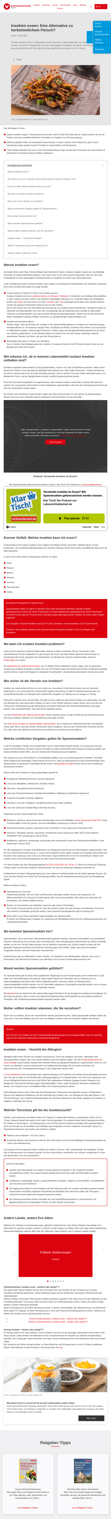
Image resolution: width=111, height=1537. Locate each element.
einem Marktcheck (14, 1074)
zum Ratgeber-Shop (27, 1508)
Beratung (46, 5)
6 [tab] (60, 1281)
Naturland (11, 993)
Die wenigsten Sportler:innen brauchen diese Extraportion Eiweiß (43, 630)
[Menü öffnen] (101, 6)
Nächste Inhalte (96, 1255)
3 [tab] (53, 1281)
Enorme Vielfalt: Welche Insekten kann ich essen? (29, 186)
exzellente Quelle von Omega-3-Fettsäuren (50, 296)
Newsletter (99, 49)
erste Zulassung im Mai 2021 (88, 820)
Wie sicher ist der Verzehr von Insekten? (25, 201)
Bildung (83, 5)
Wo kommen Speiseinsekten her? (22, 216)
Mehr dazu (91, 1418)
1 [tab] (47, 1281)
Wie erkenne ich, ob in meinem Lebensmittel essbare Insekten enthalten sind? (42, 179)
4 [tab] (55, 1281)
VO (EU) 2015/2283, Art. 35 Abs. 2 (61, 865)
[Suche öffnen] (91, 6)
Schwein (50, 302)
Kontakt (37, 5)
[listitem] (55, 1255)
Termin (55, 5)
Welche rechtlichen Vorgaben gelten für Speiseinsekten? (32, 209)
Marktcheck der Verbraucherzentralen (23, 666)
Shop (75, 5)
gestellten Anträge (65, 764)
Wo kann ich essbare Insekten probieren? (26, 194)
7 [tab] (63, 1281)
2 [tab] (50, 1281)
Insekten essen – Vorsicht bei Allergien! (25, 238)
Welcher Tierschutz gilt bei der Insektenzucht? (28, 246)
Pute (61, 302)
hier (61, 1347)
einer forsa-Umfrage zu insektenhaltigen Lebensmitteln (32, 724)
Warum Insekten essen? (18, 172)
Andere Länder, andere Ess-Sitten (23, 253)
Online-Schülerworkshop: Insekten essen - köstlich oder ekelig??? (58, 1319)
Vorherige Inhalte (14, 1255)
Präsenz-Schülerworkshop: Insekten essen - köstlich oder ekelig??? (58, 1322)
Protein (20, 302)
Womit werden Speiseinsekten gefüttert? (25, 223)
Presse (60, 8)
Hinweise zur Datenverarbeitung (73, 435)
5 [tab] (58, 1281)
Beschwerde (65, 5)
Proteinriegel (9, 660)
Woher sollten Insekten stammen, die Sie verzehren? (31, 231)
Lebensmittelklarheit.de (91, 485)
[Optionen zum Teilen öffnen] (17, 59)
